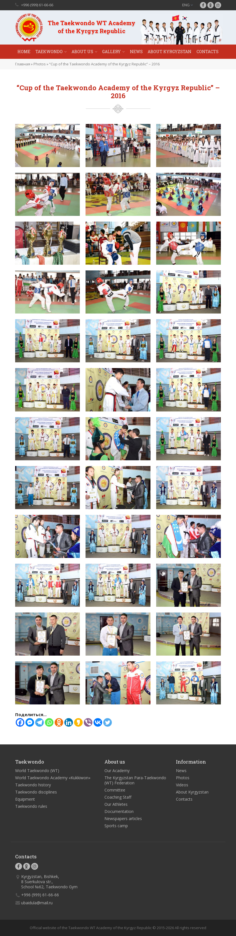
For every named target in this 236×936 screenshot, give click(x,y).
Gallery (111, 51)
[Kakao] (78, 722)
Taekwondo (49, 51)
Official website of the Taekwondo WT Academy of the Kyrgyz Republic (91, 927)
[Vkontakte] (98, 722)
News (136, 51)
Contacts (208, 51)
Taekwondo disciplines (36, 792)
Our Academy (117, 770)
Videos (182, 785)
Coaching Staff (117, 797)
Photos (39, 64)
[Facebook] (20, 722)
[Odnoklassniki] (59, 722)
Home (23, 51)
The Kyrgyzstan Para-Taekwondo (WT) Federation (135, 780)
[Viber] (88, 722)
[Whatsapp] (49, 722)
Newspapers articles (123, 818)
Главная (22, 64)
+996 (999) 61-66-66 (37, 4)
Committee (114, 790)
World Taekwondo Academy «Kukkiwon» (52, 777)
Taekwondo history (33, 785)
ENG (187, 4)
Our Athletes (116, 804)
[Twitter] (107, 722)
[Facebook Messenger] (29, 722)
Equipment (25, 799)
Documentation (119, 811)
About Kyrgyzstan (169, 51)
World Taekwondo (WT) (37, 770)
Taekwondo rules (31, 806)
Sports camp (116, 825)
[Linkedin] (68, 722)
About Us (82, 51)
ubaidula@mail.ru (37, 902)
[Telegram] (39, 722)
